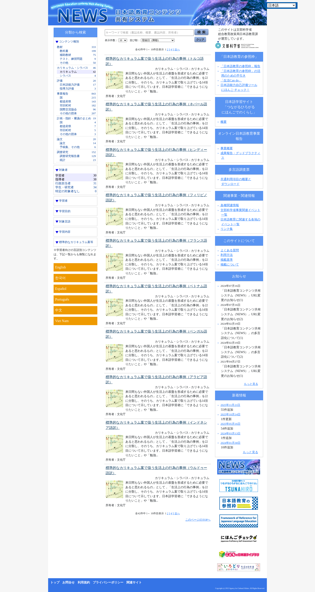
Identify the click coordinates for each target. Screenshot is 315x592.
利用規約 (84, 582)
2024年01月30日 (230, 442)
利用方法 (226, 255)
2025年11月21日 (230, 405)
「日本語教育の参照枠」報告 (240, 66)
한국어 (60, 278)
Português (62, 299)
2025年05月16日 (230, 423)
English (60, 267)
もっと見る (251, 384)
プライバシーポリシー (108, 582)
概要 (223, 121)
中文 (58, 310)
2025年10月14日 (230, 414)
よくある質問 (229, 250)
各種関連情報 (228, 205)
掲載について (229, 264)
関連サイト (134, 582)
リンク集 (226, 229)
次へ (177, 49)
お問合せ (68, 582)
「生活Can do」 (231, 80)
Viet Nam (62, 321)
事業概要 (226, 148)
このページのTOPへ (197, 519)
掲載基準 (226, 259)
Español (60, 289)
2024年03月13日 (230, 433)
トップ (55, 582)
